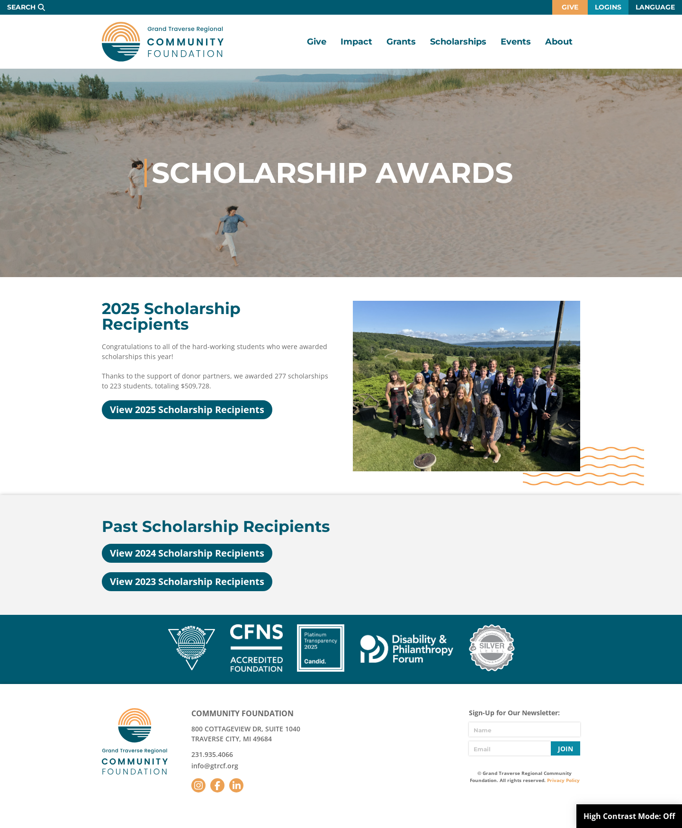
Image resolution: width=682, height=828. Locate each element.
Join (565, 748)
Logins (608, 7)
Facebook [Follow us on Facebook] (217, 785)
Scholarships (458, 41)
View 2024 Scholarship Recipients (187, 553)
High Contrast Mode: (629, 816)
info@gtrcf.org (214, 765)
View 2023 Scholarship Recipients (187, 581)
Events (516, 41)
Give (570, 7)
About (559, 41)
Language (655, 7)
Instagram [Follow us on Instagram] (198, 785)
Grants (401, 41)
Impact (356, 41)
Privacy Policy (563, 780)
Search (21, 7)
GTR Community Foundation (163, 42)
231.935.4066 (212, 754)
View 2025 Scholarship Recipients (187, 409)
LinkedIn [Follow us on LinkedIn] (236, 785)
